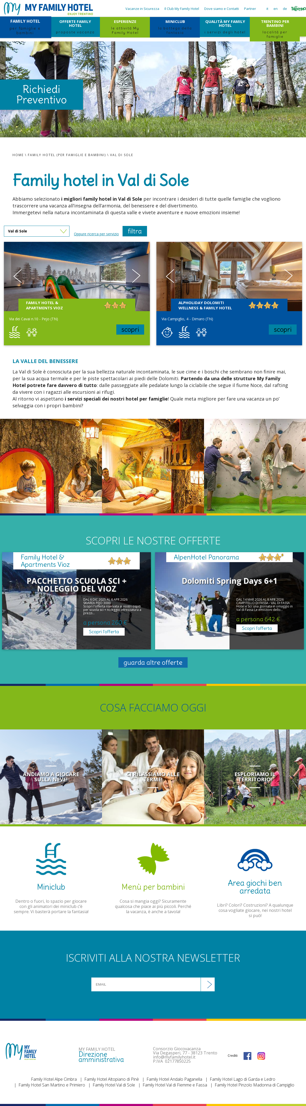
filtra (135, 231)
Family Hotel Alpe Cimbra (54, 1079)
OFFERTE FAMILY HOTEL (75, 26)
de (285, 8)
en (275, 8)
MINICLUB (175, 26)
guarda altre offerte (153, 662)
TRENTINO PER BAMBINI (275, 26)
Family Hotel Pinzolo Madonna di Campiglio (254, 1085)
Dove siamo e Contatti (221, 8)
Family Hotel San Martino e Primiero (51, 1085)
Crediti (233, 1055)
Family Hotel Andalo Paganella (174, 1079)
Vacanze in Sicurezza (142, 8)
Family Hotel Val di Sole (114, 1085)
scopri (130, 329)
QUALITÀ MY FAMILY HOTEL (225, 26)
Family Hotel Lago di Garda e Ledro (242, 1079)
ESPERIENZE (125, 26)
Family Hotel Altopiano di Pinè (111, 1079)
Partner (250, 8)
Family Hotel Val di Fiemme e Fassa (175, 1085)
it (267, 8)
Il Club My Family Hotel (181, 8)
